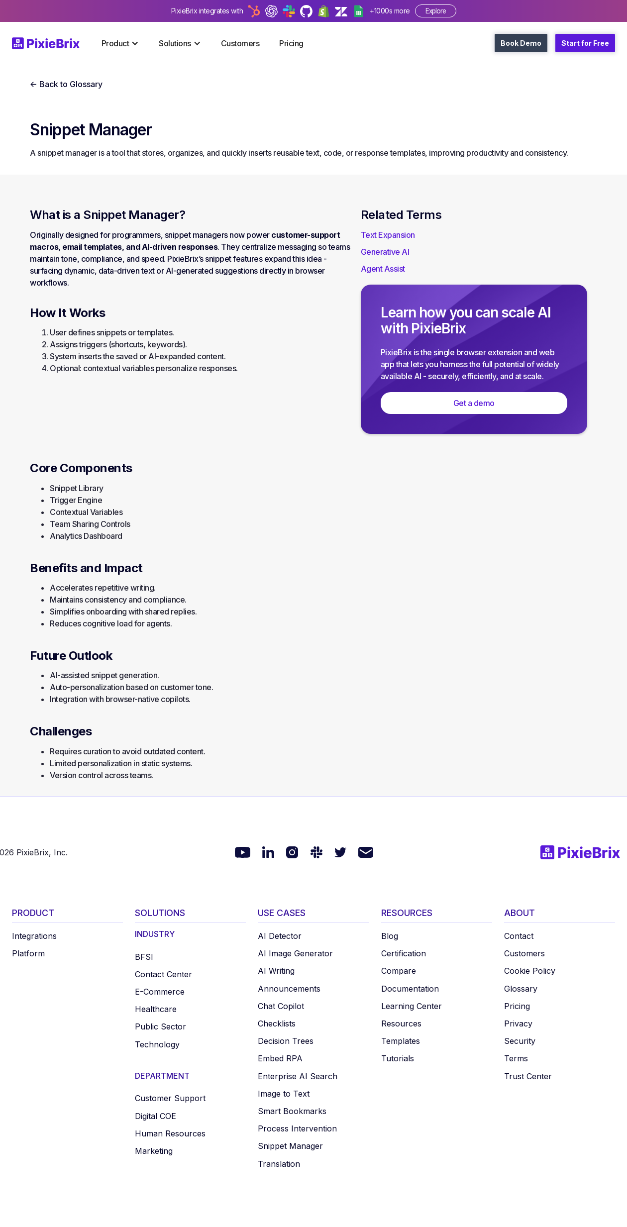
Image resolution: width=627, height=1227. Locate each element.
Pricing (291, 43)
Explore (435, 11)
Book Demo (521, 43)
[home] (52, 43)
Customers (240, 43)
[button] (120, 43)
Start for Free (585, 43)
